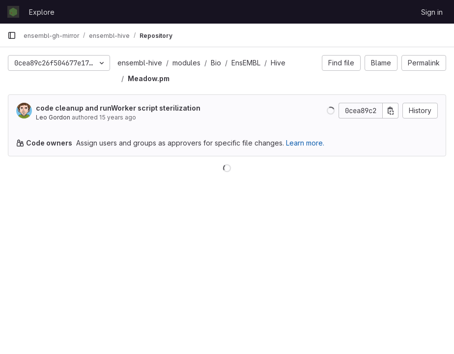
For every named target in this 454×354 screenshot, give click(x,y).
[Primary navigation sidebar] (12, 35)
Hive (278, 63)
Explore (42, 12)
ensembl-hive (139, 63)
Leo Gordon (53, 117)
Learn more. (305, 143)
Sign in (432, 12)
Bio (216, 63)
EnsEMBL (245, 63)
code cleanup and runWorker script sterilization (118, 108)
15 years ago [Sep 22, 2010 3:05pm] (117, 117)
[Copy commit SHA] (390, 110)
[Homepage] (13, 12)
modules (186, 63)
